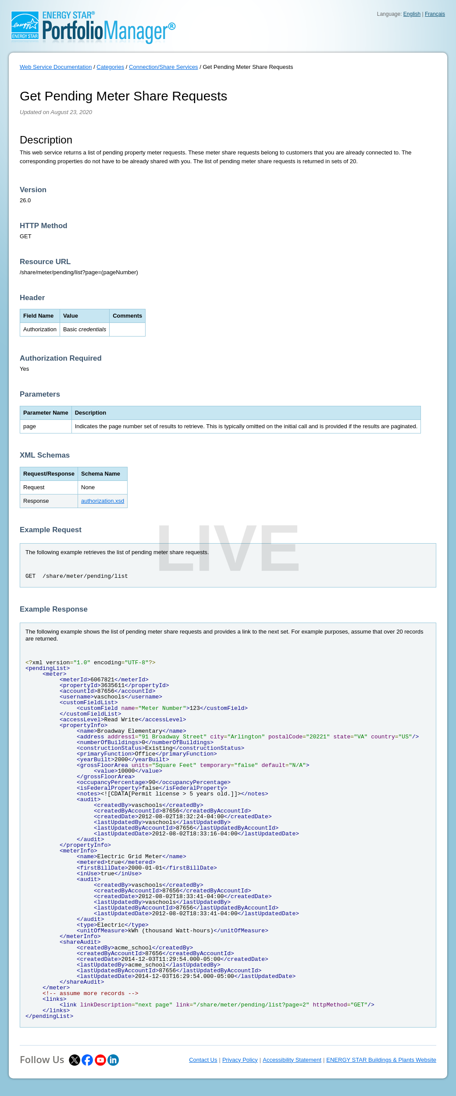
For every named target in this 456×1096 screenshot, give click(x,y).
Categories (110, 67)
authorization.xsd (102, 501)
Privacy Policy (240, 1060)
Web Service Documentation (56, 67)
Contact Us (203, 1060)
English (411, 14)
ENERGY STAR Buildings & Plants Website (381, 1060)
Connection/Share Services (163, 67)
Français (435, 14)
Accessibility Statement (292, 1060)
